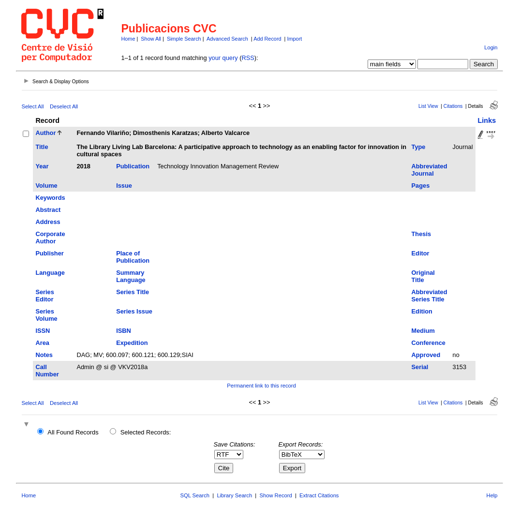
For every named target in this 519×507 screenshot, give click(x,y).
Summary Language (130, 276)
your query (222, 57)
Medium (423, 330)
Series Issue (134, 311)
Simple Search (184, 39)
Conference (428, 342)
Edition (422, 311)
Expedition (132, 342)
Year (41, 166)
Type (419, 146)
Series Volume (46, 315)
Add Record (267, 39)
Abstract (47, 209)
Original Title (423, 276)
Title (41, 146)
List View (428, 106)
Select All (32, 106)
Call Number (47, 370)
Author (45, 132)
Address (47, 221)
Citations (453, 106)
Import (294, 39)
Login (490, 47)
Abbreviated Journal (429, 170)
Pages (421, 185)
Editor (421, 253)
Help (492, 495)
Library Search (234, 495)
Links (487, 120)
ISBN (123, 330)
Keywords (50, 197)
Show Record (276, 495)
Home (128, 39)
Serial (420, 367)
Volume (46, 185)
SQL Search (195, 495)
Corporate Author (50, 237)
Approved (426, 354)
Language (49, 272)
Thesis (421, 234)
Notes (44, 354)
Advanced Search (227, 39)
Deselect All (64, 106)
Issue (124, 185)
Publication (132, 166)
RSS (247, 57)
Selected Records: (145, 432)
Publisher (49, 253)
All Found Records (72, 432)
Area (42, 342)
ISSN (42, 330)
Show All (151, 39)
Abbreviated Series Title (429, 295)
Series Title (132, 292)
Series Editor (44, 295)
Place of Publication (132, 257)
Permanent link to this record (261, 385)
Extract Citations (319, 495)
